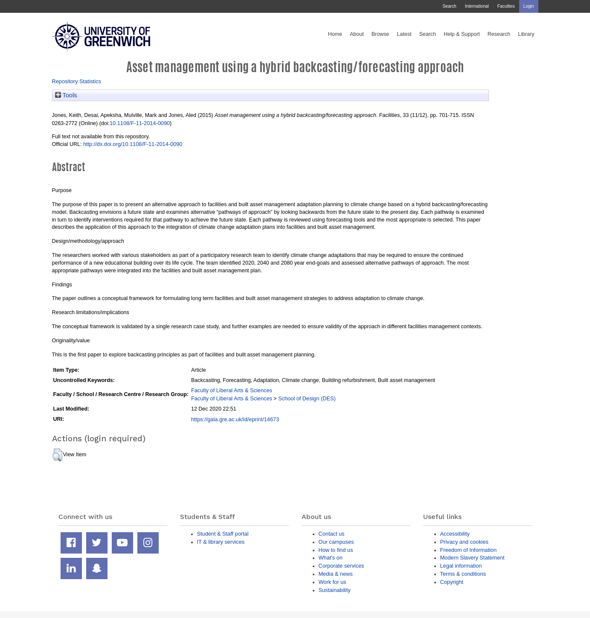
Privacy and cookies (464, 542)
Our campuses (336, 542)
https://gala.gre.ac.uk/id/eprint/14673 (235, 419)
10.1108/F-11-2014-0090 (140, 123)
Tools (66, 95)
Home (335, 34)
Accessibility (455, 534)
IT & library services (221, 542)
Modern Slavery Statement (472, 557)
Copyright (452, 582)
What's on (331, 557)
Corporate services (341, 566)
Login (528, 6)
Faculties (506, 6)
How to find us (336, 550)
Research (499, 34)
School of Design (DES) (307, 398)
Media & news (336, 574)
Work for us (332, 582)
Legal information (461, 566)
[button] (57, 455)
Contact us (332, 534)
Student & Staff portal (223, 534)
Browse (380, 34)
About (357, 34)
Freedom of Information (468, 550)
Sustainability (335, 590)
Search (449, 6)
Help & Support (462, 34)
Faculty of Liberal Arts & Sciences (231, 390)
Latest (404, 34)
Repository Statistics (77, 81)
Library (526, 34)
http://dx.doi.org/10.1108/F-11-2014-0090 (133, 144)
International (477, 6)
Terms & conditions (463, 574)
